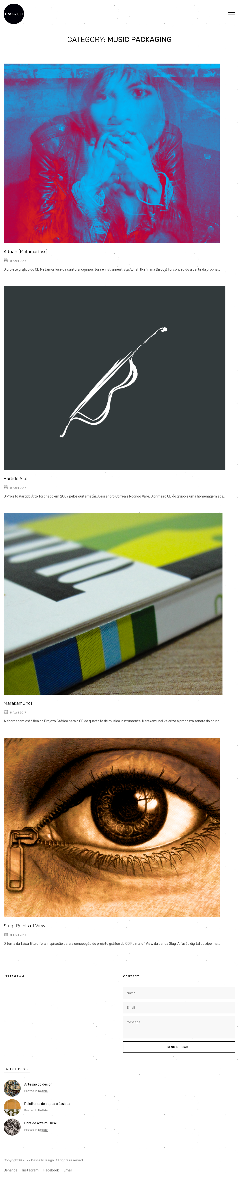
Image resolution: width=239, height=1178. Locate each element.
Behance (10, 1170)
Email (68, 1170)
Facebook (51, 1170)
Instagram (30, 1170)
